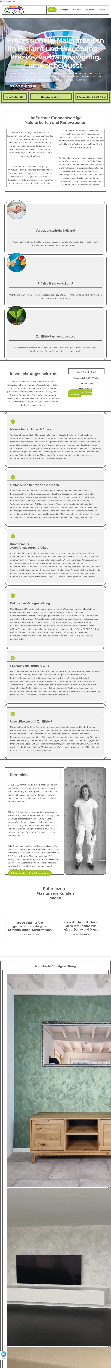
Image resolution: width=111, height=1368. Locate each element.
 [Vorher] (3, 971)
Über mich (76, 9)
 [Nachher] (4, 971)
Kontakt (102, 9)
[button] (23, 85)
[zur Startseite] (14, 13)
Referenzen (89, 9)
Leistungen (63, 9)
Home (52, 9)
